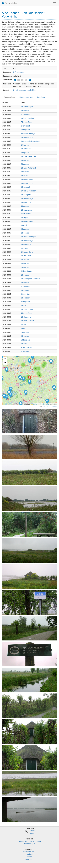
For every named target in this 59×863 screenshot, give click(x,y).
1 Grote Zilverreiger (28, 191)
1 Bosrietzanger (27, 107)
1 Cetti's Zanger (27, 309)
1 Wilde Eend (26, 256)
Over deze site (28, 852)
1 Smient (24, 248)
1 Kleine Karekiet (27, 118)
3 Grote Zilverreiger (28, 134)
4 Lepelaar (25, 206)
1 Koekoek (25, 111)
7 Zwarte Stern (26, 122)
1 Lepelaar (25, 153)
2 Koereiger (25, 267)
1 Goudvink (25, 294)
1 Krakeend (25, 187)
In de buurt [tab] (41, 97)
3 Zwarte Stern (26, 348)
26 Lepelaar (25, 130)
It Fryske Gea (18, 72)
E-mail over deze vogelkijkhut (24, 90)
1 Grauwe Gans (27, 183)
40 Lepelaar (25, 302)
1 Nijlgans (24, 218)
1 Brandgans (26, 195)
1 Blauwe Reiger (27, 198)
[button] (4, 396)
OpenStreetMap (44, 404)
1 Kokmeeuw (26, 149)
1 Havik (24, 305)
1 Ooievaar (25, 172)
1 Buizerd (24, 176)
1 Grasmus (25, 145)
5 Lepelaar (25, 164)
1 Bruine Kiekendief (28, 156)
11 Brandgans (26, 271)
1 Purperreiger (26, 210)
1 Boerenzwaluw (27, 179)
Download (28, 854)
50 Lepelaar (25, 340)
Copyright (28, 859)
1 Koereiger (25, 160)
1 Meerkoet (25, 225)
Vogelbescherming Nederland (29, 841)
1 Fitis (23, 328)
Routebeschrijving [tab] (26, 97)
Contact (29, 857)
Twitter (31, 833)
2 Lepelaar (25, 332)
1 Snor (23, 325)
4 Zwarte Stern (26, 313)
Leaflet (34, 404)
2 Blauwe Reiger (27, 137)
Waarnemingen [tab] (9, 97)
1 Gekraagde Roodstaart (30, 141)
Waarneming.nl (29, 844)
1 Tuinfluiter (25, 351)
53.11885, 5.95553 (50, 406)
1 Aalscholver (26, 214)
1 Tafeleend (25, 126)
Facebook (31, 831)
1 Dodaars (25, 233)
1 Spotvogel (25, 114)
